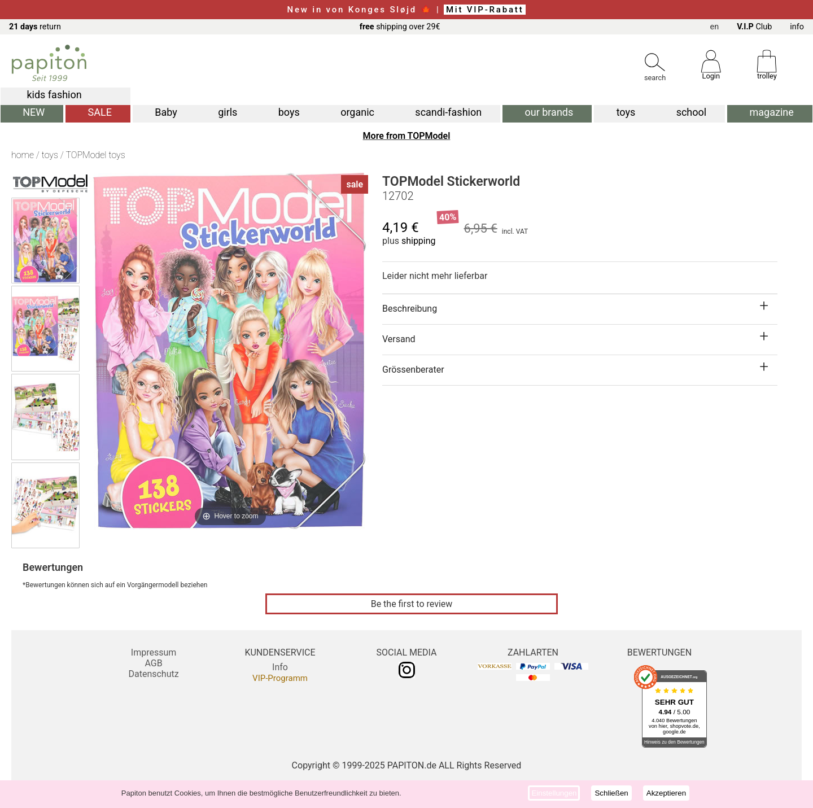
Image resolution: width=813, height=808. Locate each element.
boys (289, 112)
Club (754, 27)
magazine (772, 112)
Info (280, 667)
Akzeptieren (666, 793)
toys (626, 112)
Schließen (611, 793)
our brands (549, 112)
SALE (100, 112)
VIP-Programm (280, 678)
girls (227, 112)
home (22, 155)
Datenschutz (153, 674)
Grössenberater (413, 369)
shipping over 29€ (400, 27)
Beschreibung (409, 308)
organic (357, 112)
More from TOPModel (407, 135)
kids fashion (54, 95)
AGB (153, 663)
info (797, 27)
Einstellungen (553, 793)
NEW (34, 112)
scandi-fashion (448, 112)
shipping (418, 240)
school (691, 112)
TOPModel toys (95, 155)
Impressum (154, 652)
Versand (399, 339)
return (35, 27)
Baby (166, 112)
